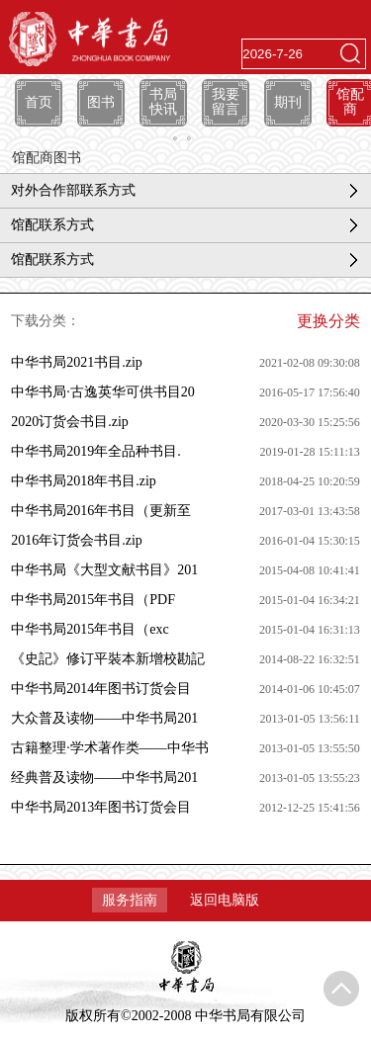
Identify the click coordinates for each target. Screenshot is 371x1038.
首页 (38, 102)
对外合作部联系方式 (73, 190)
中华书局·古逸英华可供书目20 (103, 392)
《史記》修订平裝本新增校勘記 (108, 658)
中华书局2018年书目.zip (83, 481)
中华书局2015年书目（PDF (93, 599)
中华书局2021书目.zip (76, 362)
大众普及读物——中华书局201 (104, 718)
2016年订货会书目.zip (76, 540)
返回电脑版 (224, 900)
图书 (101, 102)
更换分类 (328, 320)
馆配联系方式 (52, 224)
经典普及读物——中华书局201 (104, 777)
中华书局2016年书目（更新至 (101, 510)
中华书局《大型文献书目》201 (104, 569)
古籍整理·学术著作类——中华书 (110, 747)
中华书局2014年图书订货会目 (101, 688)
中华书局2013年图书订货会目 (101, 807)
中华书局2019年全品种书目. (96, 451)
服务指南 (129, 900)
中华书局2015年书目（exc (89, 629)
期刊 (288, 102)
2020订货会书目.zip (70, 421)
